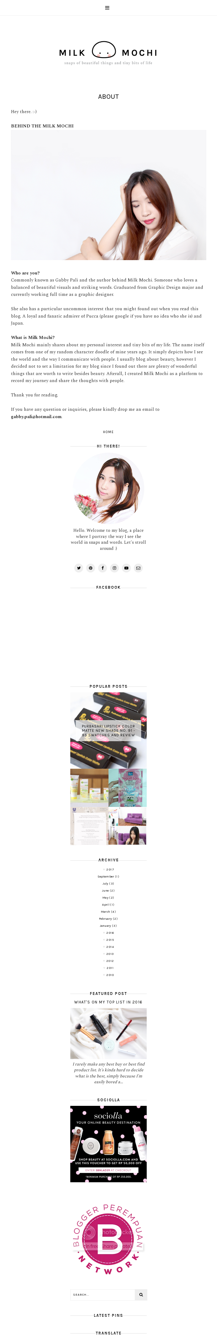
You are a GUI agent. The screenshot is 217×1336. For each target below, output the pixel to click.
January (106, 926)
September (106, 876)
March (106, 912)
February (106, 919)
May (105, 898)
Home (108, 432)
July (106, 883)
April (106, 905)
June (106, 891)
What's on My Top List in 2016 (108, 1002)
